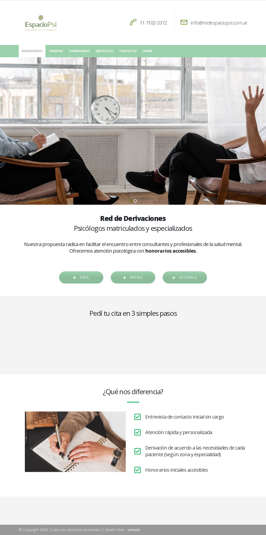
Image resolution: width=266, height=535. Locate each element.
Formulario (79, 51)
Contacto (128, 51)
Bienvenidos (32, 51)
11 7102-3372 (153, 22)
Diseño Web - (122, 529)
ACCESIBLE (184, 277)
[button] (131, 201)
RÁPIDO (133, 277)
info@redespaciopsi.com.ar (219, 22)
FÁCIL (81, 277)
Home (147, 51)
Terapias (56, 51)
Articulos (104, 51)
